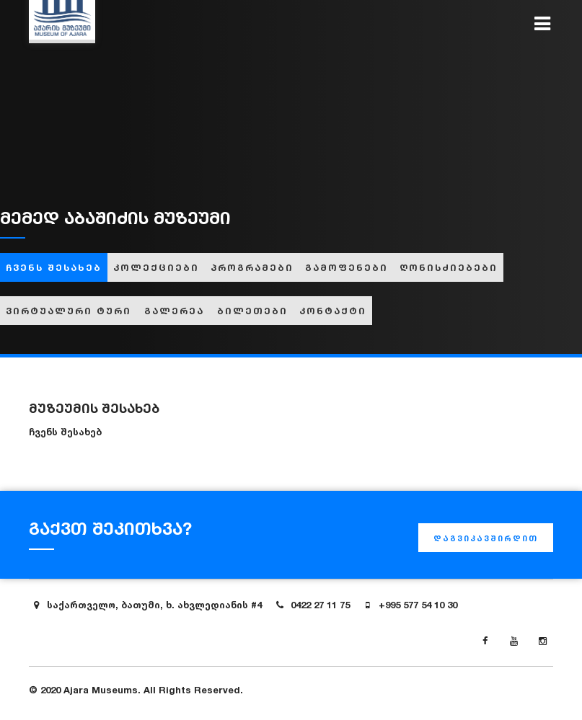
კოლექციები (156, 267)
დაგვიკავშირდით (485, 538)
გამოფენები (346, 267)
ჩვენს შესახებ (54, 267)
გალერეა (174, 310)
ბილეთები (252, 310)
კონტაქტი (332, 310)
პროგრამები (252, 267)
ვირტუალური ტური (68, 310)
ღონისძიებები (449, 267)
